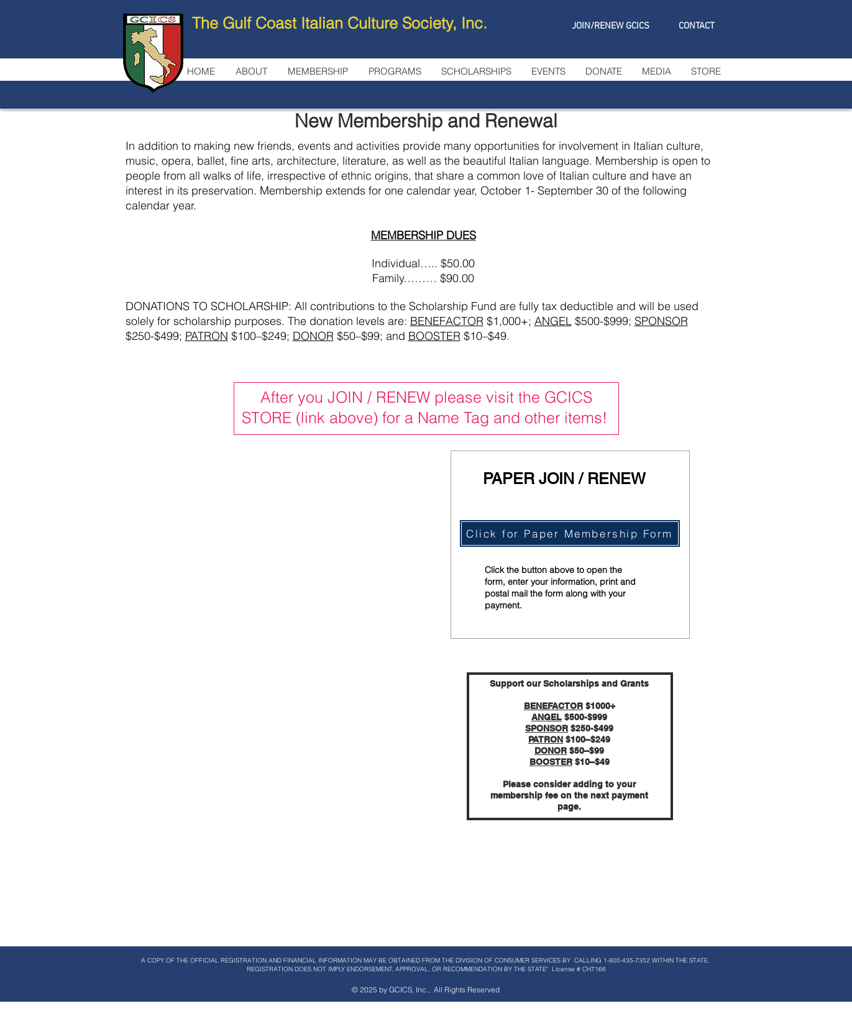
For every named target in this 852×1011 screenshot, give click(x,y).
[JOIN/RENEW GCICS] (610, 26)
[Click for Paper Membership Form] (569, 533)
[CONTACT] (697, 26)
